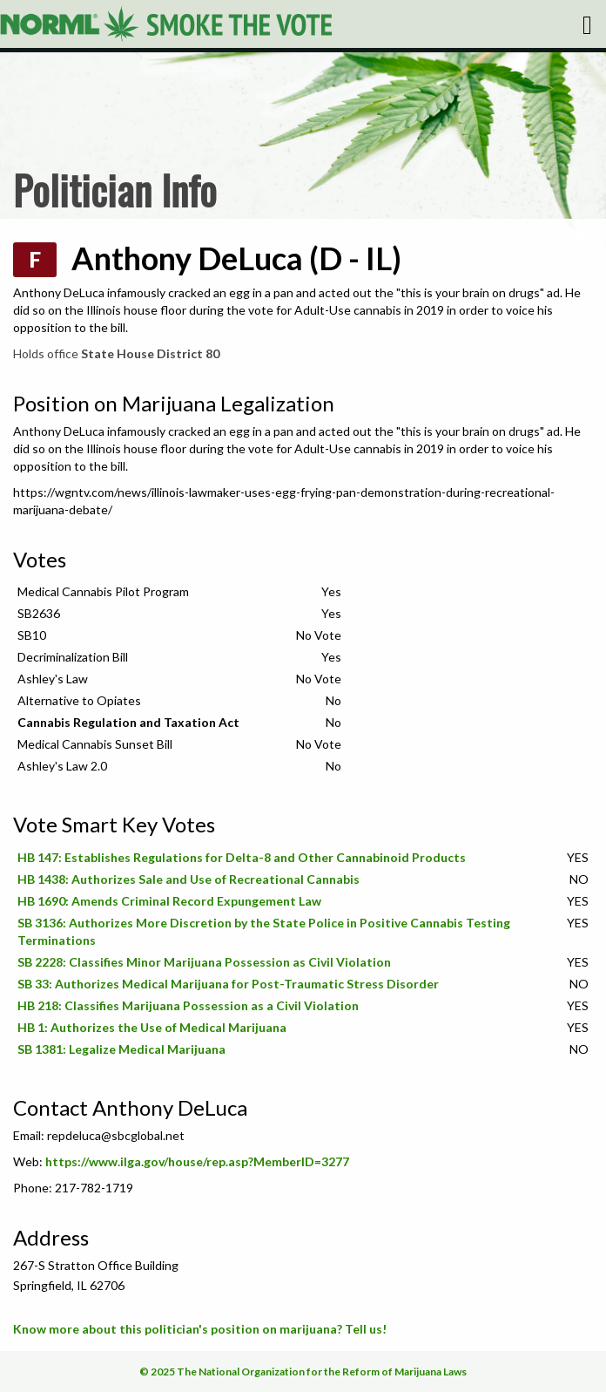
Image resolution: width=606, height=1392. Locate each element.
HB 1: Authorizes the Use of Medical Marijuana (151, 1027)
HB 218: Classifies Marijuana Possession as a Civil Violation (188, 1005)
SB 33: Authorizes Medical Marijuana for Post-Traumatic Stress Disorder (228, 983)
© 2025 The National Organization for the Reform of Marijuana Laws (303, 1371)
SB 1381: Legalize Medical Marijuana (121, 1049)
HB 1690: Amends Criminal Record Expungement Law (169, 900)
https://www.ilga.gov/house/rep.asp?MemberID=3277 (197, 1161)
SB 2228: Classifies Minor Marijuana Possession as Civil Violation (204, 961)
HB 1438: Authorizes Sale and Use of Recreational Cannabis (188, 879)
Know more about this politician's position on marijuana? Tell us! (200, 1328)
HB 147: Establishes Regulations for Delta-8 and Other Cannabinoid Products (241, 857)
